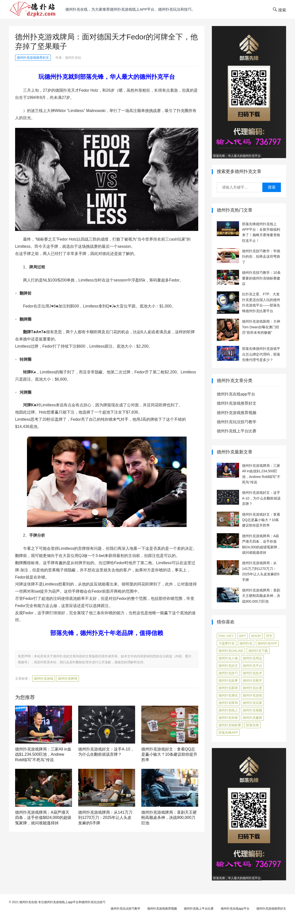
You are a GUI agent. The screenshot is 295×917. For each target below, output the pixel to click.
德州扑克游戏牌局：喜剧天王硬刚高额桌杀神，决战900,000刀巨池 (169, 817)
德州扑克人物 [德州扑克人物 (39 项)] (228, 658)
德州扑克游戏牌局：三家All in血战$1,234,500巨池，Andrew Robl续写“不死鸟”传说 (43, 754)
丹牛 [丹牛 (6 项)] (269, 636)
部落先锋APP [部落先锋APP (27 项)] (228, 732)
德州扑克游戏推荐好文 (33, 57)
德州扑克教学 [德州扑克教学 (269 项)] (252, 680)
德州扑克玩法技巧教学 (236, 422)
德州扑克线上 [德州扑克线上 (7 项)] (228, 710)
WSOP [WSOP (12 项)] (256, 636)
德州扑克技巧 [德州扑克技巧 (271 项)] (228, 673)
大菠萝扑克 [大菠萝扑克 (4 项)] (227, 643)
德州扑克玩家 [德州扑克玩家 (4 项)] (252, 703)
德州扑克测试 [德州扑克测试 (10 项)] (228, 695)
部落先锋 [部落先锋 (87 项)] (252, 725)
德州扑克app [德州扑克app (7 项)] (267, 643)
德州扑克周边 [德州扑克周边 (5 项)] (252, 658)
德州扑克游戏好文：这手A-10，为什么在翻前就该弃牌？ (261, 498)
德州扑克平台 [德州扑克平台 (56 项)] (252, 665)
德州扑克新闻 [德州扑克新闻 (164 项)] (228, 688)
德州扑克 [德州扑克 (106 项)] (246, 643)
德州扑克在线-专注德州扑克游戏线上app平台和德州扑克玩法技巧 (62, 902)
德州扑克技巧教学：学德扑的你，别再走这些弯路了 (261, 256)
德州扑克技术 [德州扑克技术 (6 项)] (252, 673)
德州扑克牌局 (67, 678)
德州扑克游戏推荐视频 (236, 413)
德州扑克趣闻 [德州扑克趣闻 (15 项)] (252, 718)
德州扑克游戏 (43, 678)
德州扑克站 (73, 57)
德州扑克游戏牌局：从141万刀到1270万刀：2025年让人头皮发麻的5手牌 (105, 817)
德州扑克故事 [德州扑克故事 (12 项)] (228, 680)
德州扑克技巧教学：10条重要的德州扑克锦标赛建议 (261, 278)
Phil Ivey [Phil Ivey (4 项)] (226, 636)
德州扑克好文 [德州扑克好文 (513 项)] (228, 665)
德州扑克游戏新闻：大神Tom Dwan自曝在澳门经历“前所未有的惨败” (261, 326)
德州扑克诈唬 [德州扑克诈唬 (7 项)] (228, 718)
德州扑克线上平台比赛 (236, 431)
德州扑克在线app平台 (236, 394)
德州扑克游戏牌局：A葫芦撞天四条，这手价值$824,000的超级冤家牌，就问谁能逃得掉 (43, 817)
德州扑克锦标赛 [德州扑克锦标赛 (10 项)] (230, 725)
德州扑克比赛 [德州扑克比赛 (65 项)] (252, 688)
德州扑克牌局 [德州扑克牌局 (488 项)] (228, 703)
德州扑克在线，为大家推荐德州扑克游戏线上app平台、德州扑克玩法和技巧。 (130, 9)
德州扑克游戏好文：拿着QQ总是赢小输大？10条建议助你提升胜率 (169, 754)
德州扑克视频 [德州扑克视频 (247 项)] (252, 710)
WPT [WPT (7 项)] (242, 636)
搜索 (272, 187)
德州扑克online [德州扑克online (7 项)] (231, 651)
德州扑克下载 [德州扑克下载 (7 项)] (258, 651)
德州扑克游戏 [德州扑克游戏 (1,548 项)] (252, 695)
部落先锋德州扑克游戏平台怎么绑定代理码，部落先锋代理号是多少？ (261, 354)
